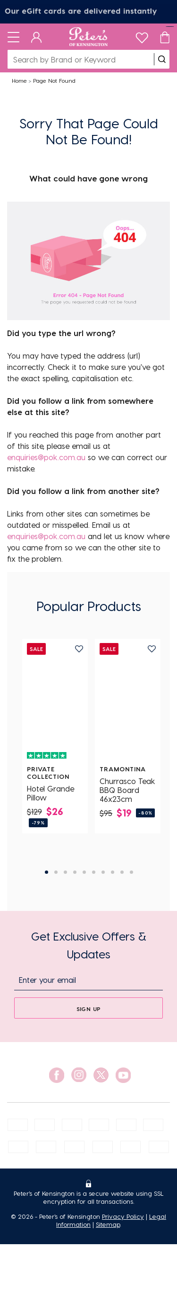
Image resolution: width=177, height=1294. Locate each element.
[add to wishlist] (79, 648)
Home (19, 80)
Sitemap (108, 1224)
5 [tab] (84, 872)
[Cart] (164, 36)
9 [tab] (122, 872)
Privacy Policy (123, 1216)
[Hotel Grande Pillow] (55, 701)
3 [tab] (65, 872)
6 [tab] (93, 872)
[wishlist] (141, 35)
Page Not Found (54, 80)
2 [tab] (56, 872)
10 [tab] (131, 872)
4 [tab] (74, 872)
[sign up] (88, 1008)
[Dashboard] (36, 36)
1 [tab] (46, 872)
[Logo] (88, 36)
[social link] (56, 1075)
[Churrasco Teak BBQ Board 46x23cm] (128, 701)
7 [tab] (103, 872)
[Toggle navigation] (13, 36)
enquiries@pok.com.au (46, 457)
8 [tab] (112, 872)
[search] (161, 59)
